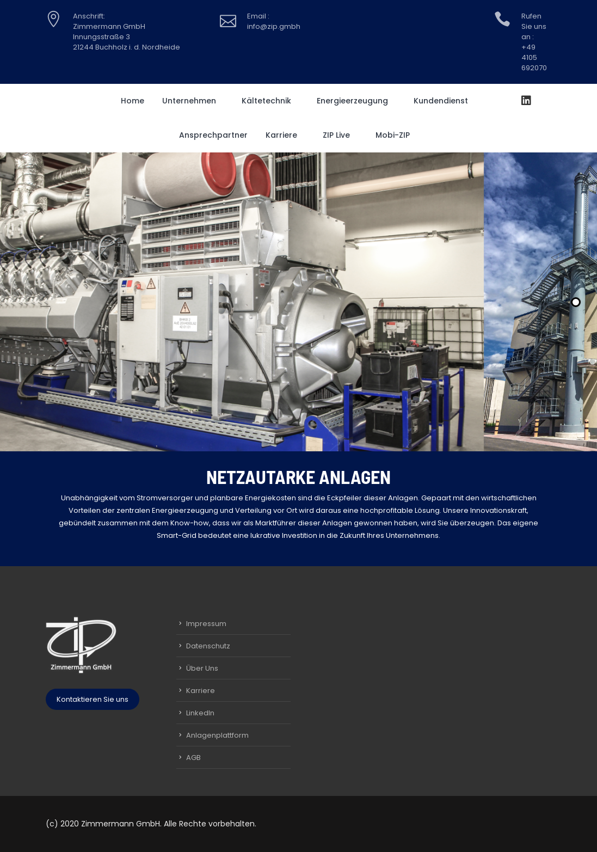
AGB (193, 757)
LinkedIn (200, 713)
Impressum (206, 623)
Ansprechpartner (213, 135)
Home (132, 100)
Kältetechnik (270, 100)
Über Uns (202, 668)
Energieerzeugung (356, 100)
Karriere (285, 135)
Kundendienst (445, 100)
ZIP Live (340, 135)
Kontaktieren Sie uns (92, 699)
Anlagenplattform (217, 735)
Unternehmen (193, 100)
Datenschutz (208, 646)
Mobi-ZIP (396, 135)
